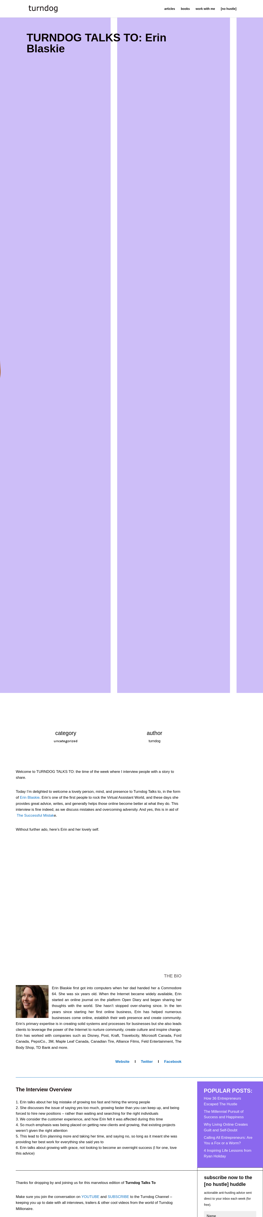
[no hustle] (229, 9)
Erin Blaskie (30, 797)
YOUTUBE (90, 1197)
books (185, 9)
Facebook (172, 1062)
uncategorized (66, 741)
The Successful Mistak (35, 815)
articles (169, 9)
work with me (205, 9)
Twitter (147, 1062)
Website (123, 1062)
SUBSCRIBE (118, 1197)
